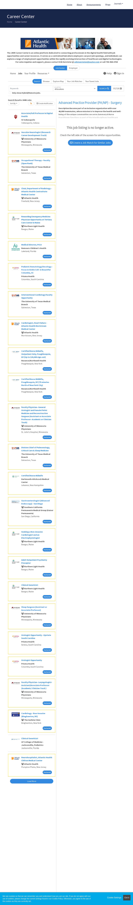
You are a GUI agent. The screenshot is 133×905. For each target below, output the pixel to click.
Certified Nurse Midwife (32, 475)
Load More (31, 781)
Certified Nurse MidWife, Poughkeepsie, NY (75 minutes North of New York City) (35, 382)
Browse (46, 81)
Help (107, 73)
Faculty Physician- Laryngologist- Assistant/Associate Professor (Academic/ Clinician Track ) (36, 685)
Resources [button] (42, 73)
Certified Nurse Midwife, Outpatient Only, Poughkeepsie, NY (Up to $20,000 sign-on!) (36, 354)
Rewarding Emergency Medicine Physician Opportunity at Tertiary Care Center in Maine (36, 219)
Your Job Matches (74, 81)
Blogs (107, 4)
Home (69, 4)
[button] (117, 88)
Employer (73, 68)
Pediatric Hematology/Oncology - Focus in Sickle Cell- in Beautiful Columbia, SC (36, 269)
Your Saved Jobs (92, 81)
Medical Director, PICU (31, 244)
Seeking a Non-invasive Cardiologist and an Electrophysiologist (32, 534)
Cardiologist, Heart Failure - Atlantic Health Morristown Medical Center (34, 326)
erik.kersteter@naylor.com (86, 62)
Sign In (119, 73)
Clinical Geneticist (29, 585)
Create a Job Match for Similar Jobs (90, 142)
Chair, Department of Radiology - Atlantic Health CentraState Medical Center (36, 191)
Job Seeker (60, 68)
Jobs (20, 73)
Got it (126, 898)
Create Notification (45, 103)
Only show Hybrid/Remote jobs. (26, 93)
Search (37, 81)
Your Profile (29, 73)
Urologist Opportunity (31, 660)
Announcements (94, 4)
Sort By (13, 103)
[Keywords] (31, 88)
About (79, 4)
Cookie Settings (114, 898)
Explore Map (58, 81)
